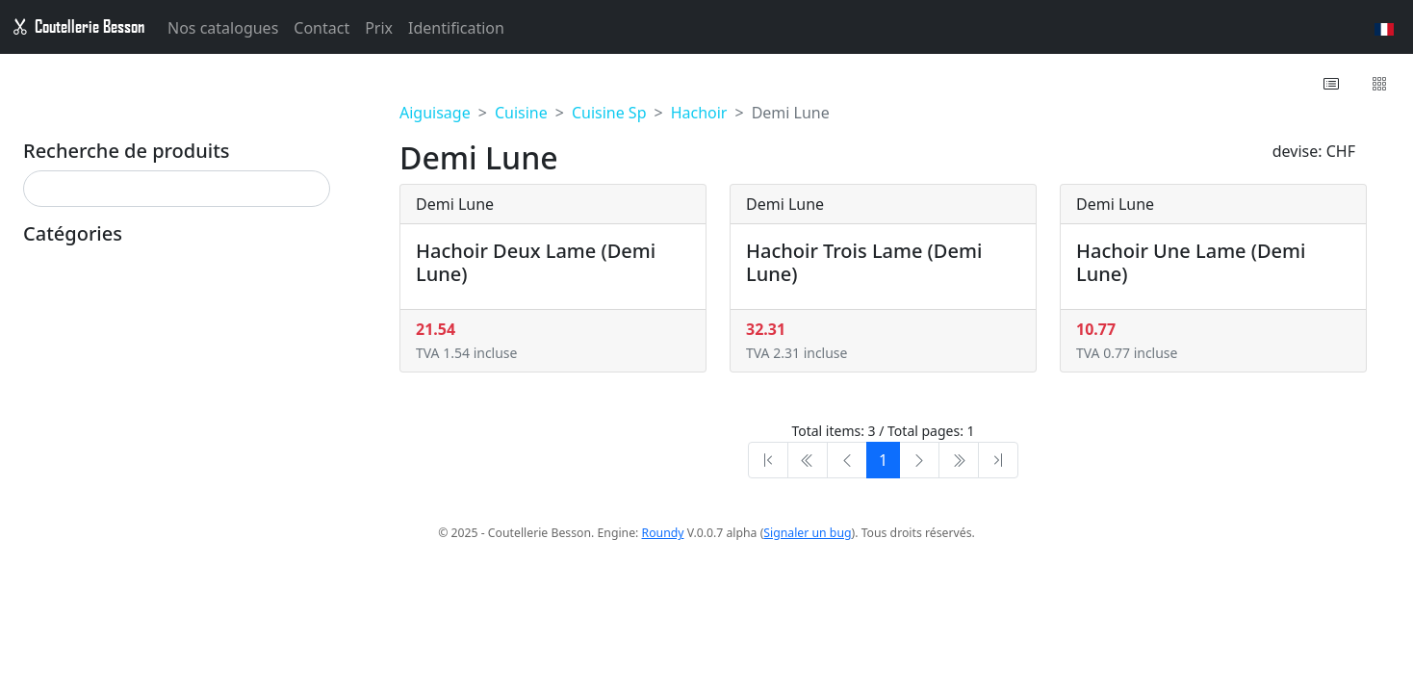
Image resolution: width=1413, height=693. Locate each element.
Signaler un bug (807, 533)
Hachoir (699, 112)
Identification (456, 30)
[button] (1332, 83)
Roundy (663, 533)
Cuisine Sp (609, 112)
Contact (321, 30)
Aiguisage (435, 112)
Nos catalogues (222, 30)
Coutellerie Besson (78, 28)
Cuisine (521, 112)
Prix (379, 30)
